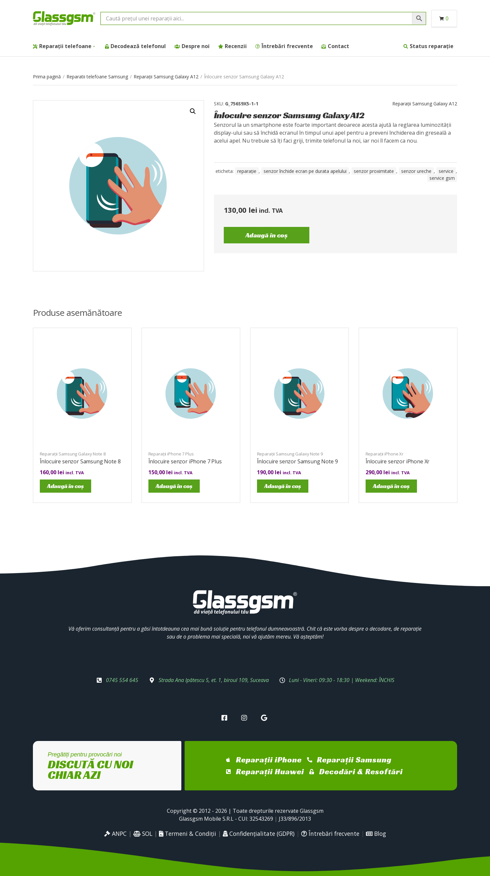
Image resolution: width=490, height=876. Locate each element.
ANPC (115, 833)
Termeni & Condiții (187, 833)
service (446, 171)
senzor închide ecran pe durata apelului (305, 171)
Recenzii (236, 46)
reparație (246, 171)
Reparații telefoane (65, 46)
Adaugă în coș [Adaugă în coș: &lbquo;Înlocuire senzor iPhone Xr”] (391, 486)
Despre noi (196, 46)
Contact (338, 46)
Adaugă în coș (266, 235)
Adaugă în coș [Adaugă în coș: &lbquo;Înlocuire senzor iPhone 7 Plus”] (174, 486)
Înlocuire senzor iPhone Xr (398, 461)
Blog (376, 833)
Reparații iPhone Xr (385, 454)
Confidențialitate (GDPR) (259, 833)
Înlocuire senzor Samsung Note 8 (80, 461)
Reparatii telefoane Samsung (97, 76)
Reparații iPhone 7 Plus (171, 454)
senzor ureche (416, 171)
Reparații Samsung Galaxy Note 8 (73, 454)
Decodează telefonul (138, 46)
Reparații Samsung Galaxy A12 (166, 76)
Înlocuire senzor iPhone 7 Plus (185, 461)
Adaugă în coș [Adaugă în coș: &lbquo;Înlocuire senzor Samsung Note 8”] (65, 486)
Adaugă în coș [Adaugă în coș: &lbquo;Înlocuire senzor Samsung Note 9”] (282, 486)
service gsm (442, 178)
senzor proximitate (374, 171)
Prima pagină (47, 76)
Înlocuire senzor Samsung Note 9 (297, 461)
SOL (142, 833)
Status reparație (431, 46)
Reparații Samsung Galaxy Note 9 (290, 454)
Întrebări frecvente (287, 46)
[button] (193, 111)
